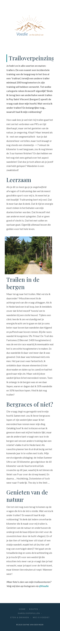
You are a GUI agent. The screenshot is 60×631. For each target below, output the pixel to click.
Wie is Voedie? (41, 617)
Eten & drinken (19, 617)
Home (22, 609)
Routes (33, 609)
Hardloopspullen (29, 613)
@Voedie (43, 586)
